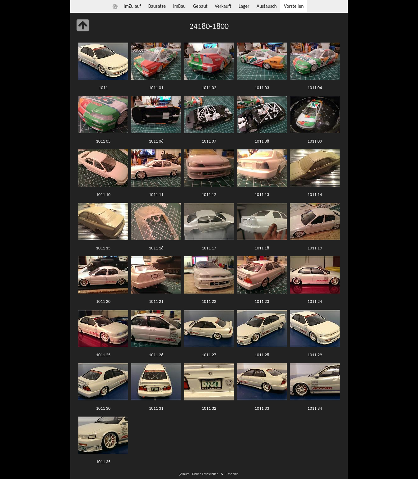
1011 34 (315, 408)
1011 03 (262, 87)
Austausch (267, 6)
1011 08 (262, 141)
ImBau (179, 6)
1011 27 (209, 355)
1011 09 (315, 141)
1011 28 (262, 355)
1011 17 (209, 248)
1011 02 (209, 87)
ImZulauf (132, 6)
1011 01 (156, 87)
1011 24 (315, 301)
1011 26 (156, 355)
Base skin (232, 474)
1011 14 (315, 194)
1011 (103, 87)
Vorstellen (294, 6)
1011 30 (103, 408)
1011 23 (262, 301)
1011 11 (156, 194)
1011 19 (315, 248)
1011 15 (103, 248)
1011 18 (262, 248)
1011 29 (315, 355)
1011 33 (262, 408)
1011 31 (156, 408)
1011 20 (103, 301)
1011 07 (209, 141)
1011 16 (156, 248)
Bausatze (157, 6)
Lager (244, 6)
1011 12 (209, 194)
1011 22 (209, 301)
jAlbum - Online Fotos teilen (198, 474)
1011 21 (156, 301)
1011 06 (156, 141)
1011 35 (103, 461)
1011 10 (103, 194)
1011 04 (315, 87)
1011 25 (103, 355)
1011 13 (262, 194)
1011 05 (103, 141)
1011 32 (209, 408)
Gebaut (200, 6)
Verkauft (223, 6)
